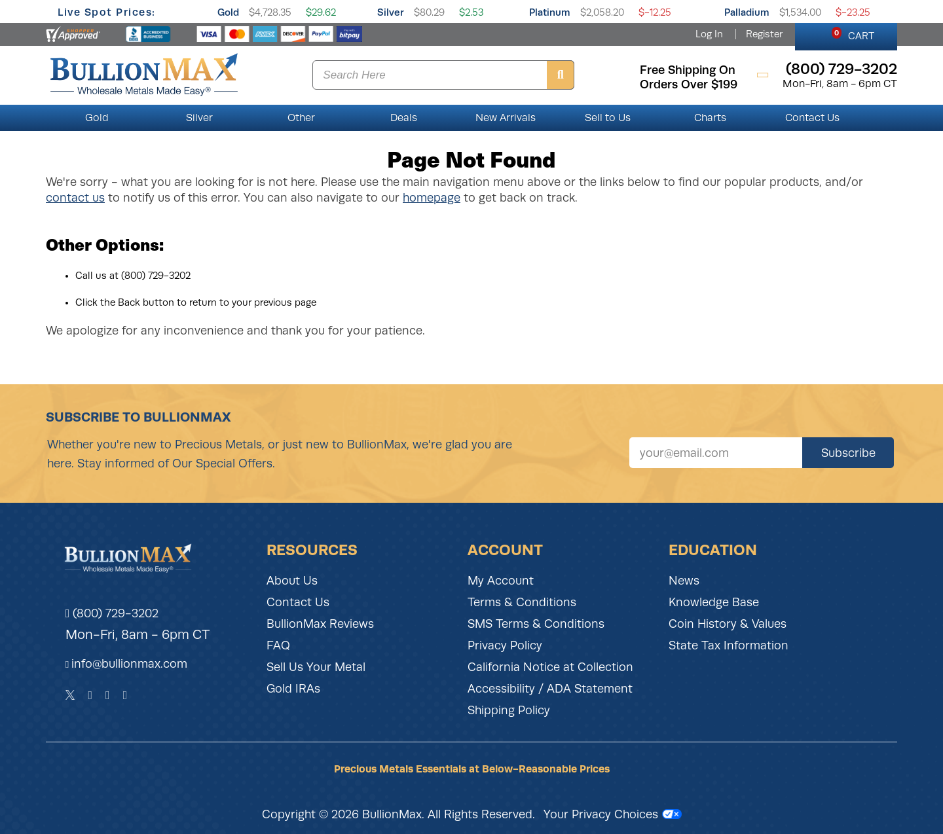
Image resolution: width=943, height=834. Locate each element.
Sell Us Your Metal (316, 667)
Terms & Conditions (522, 602)
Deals (403, 118)
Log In (709, 34)
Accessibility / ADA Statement (550, 688)
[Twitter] (70, 695)
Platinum (549, 12)
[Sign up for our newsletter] (715, 452)
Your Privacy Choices (613, 814)
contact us (75, 197)
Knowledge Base (714, 602)
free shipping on (687, 70)
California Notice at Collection (550, 667)
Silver (390, 12)
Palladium (746, 12)
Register (764, 34)
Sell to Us (608, 118)
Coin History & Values (727, 623)
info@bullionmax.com (129, 663)
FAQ (278, 645)
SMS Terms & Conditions (536, 623)
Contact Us (812, 118)
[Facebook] (90, 695)
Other (301, 118)
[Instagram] (107, 695)
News (684, 580)
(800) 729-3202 (112, 613)
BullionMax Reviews (320, 623)
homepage (431, 197)
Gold (228, 12)
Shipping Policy (509, 710)
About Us (292, 580)
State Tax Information (728, 645)
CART (853, 34)
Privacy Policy (505, 645)
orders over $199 (688, 84)
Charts (710, 118)
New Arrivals (505, 118)
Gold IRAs (293, 688)
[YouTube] (125, 695)
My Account (501, 580)
